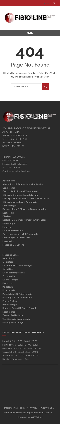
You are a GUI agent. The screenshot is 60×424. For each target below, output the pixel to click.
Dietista (6, 216)
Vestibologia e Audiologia (16, 319)
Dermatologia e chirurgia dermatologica (24, 209)
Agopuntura (8, 180)
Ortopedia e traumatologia (17, 265)
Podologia (7, 286)
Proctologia (8, 290)
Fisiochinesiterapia (12, 230)
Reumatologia (9, 304)
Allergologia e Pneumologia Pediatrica (22, 184)
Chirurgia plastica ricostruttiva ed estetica (25, 198)
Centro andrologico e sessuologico (21, 191)
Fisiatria (6, 227)
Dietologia (8, 212)
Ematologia (8, 223)
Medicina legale (11, 254)
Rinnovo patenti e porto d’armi (19, 308)
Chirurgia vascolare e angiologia (19, 202)
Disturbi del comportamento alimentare (24, 219)
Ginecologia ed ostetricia (16, 237)
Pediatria (7, 283)
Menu (46, 3)
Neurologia (8, 258)
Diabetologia (9, 205)
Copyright (46, 407)
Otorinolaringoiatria (13, 272)
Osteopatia (8, 276)
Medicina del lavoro (13, 244)
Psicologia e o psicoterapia (17, 297)
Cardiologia (8, 187)
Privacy (33, 407)
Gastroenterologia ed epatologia (20, 234)
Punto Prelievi (9, 301)
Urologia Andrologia (13, 322)
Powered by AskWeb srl (30, 417)
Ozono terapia (10, 279)
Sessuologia (8, 311)
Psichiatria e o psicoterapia (17, 294)
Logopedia (8, 241)
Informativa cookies (14, 407)
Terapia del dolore (12, 315)
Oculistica (7, 261)
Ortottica (7, 269)
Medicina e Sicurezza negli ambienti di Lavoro (28, 412)
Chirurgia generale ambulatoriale (20, 195)
